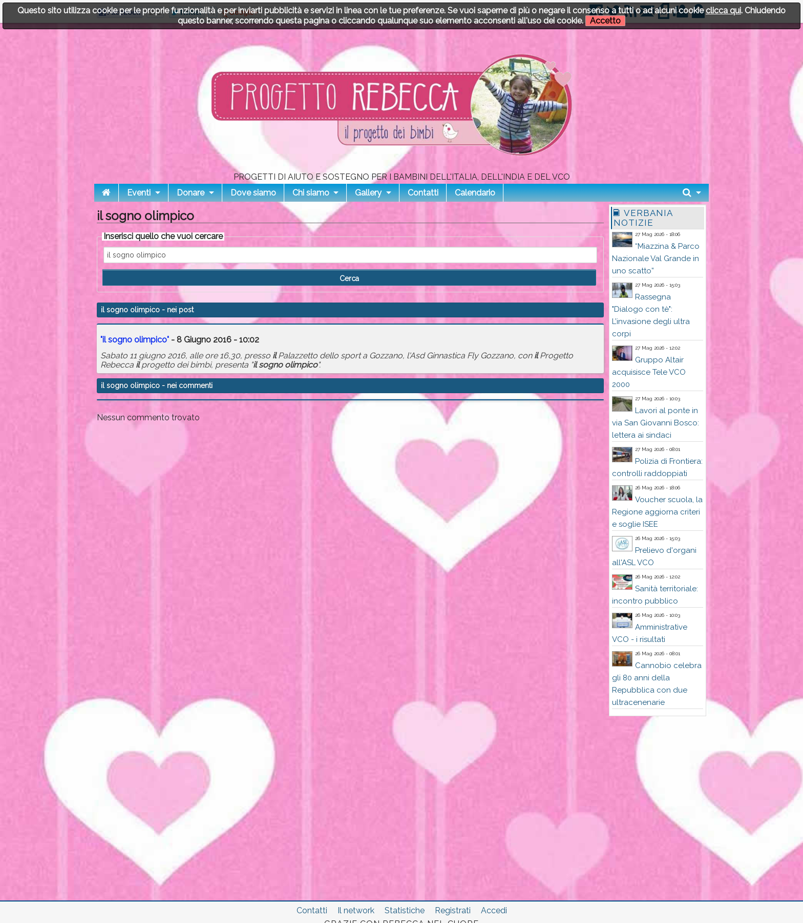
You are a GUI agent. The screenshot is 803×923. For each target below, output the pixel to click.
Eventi (139, 193)
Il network (355, 910)
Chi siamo (310, 193)
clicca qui (723, 10)
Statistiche (405, 910)
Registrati (453, 910)
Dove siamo (253, 193)
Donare (190, 193)
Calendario (475, 193)
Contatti (423, 193)
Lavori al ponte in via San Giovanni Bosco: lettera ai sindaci (655, 423)
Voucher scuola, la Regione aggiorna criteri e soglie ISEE (657, 512)
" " (134, 340)
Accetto (605, 21)
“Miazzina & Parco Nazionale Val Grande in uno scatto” (656, 258)
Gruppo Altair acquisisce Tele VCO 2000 (649, 372)
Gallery (368, 193)
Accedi (494, 910)
